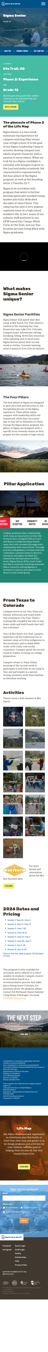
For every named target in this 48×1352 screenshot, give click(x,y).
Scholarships (20, 1257)
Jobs (17, 1261)
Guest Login (20, 1246)
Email (5, 1193)
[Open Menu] (43, 4)
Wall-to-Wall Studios (24, 1293)
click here (9, 886)
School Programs (30, 1208)
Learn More (24, 1034)
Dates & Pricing (10, 107)
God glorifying (17, 523)
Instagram (7, 1250)
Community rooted (32, 523)
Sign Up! (24, 1221)
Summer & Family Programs (17, 1212)
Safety (18, 1253)
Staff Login (20, 1250)
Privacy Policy (21, 1265)
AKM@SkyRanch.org (14, 998)
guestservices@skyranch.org (14, 1272)
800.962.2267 (8, 1274)
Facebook (7, 1246)
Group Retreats (12, 1208)
